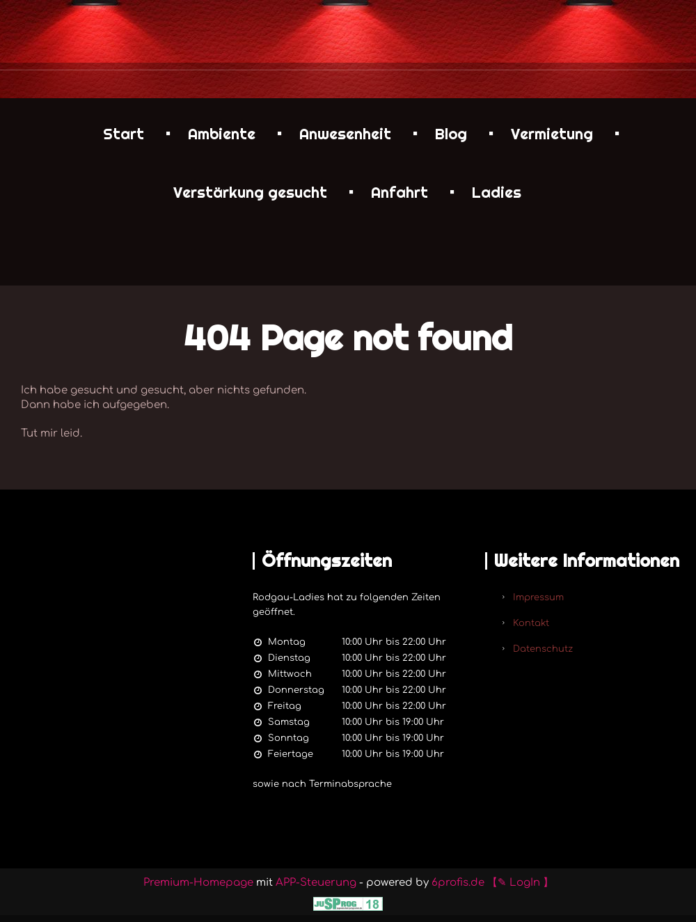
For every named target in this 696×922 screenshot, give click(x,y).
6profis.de (458, 883)
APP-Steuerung (316, 883)
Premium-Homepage (198, 883)
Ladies (496, 192)
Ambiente (221, 133)
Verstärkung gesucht (250, 192)
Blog (451, 133)
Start (123, 133)
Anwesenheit (345, 133)
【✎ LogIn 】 (520, 883)
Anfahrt (399, 192)
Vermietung (552, 133)
